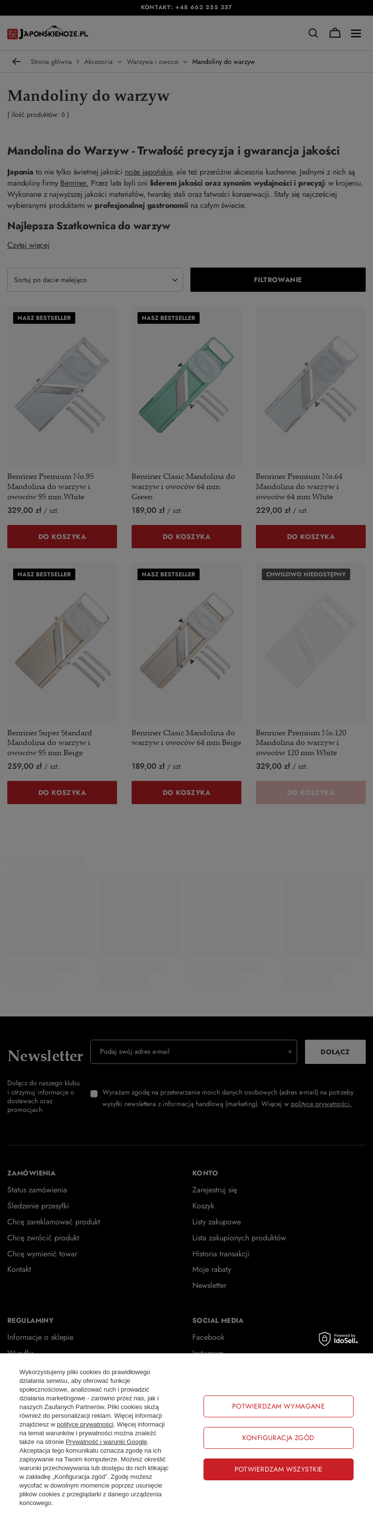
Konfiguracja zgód (278, 1438)
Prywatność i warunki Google (106, 1441)
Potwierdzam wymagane (278, 1406)
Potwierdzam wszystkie (279, 1469)
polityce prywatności (85, 1424)
